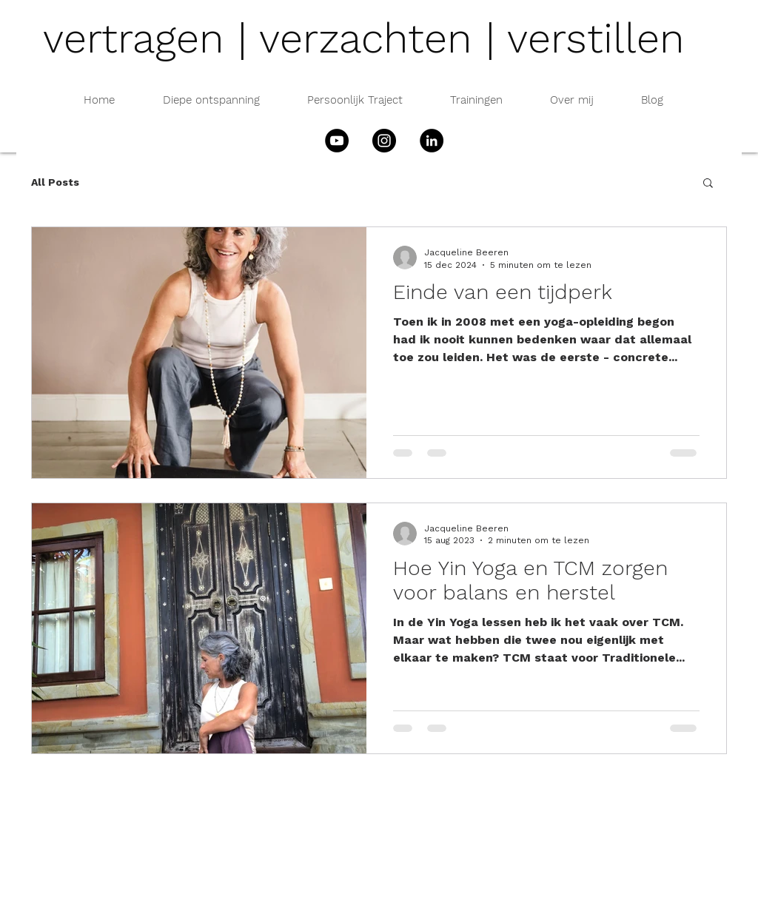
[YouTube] (337, 140)
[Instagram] (384, 140)
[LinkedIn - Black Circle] (431, 140)
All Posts (55, 182)
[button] (708, 184)
